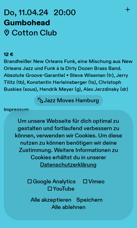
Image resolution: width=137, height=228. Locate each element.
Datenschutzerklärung (68, 164)
